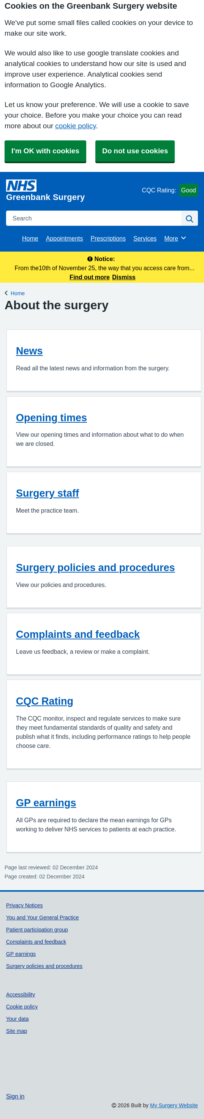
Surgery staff (47, 493)
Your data (17, 1018)
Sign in (15, 1096)
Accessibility (20, 994)
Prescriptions (108, 238)
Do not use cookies (135, 150)
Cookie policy (22, 1006)
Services (145, 238)
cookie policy (75, 125)
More (175, 237)
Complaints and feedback (78, 634)
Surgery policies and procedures (95, 567)
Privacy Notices (24, 905)
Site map (16, 1031)
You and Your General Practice (42, 917)
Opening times (51, 417)
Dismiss (123, 277)
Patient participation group (37, 929)
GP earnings (46, 803)
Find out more (90, 277)
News (29, 351)
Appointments (64, 238)
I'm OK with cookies (45, 150)
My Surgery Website (174, 1105)
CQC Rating (44, 701)
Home (30, 238)
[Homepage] (72, 190)
